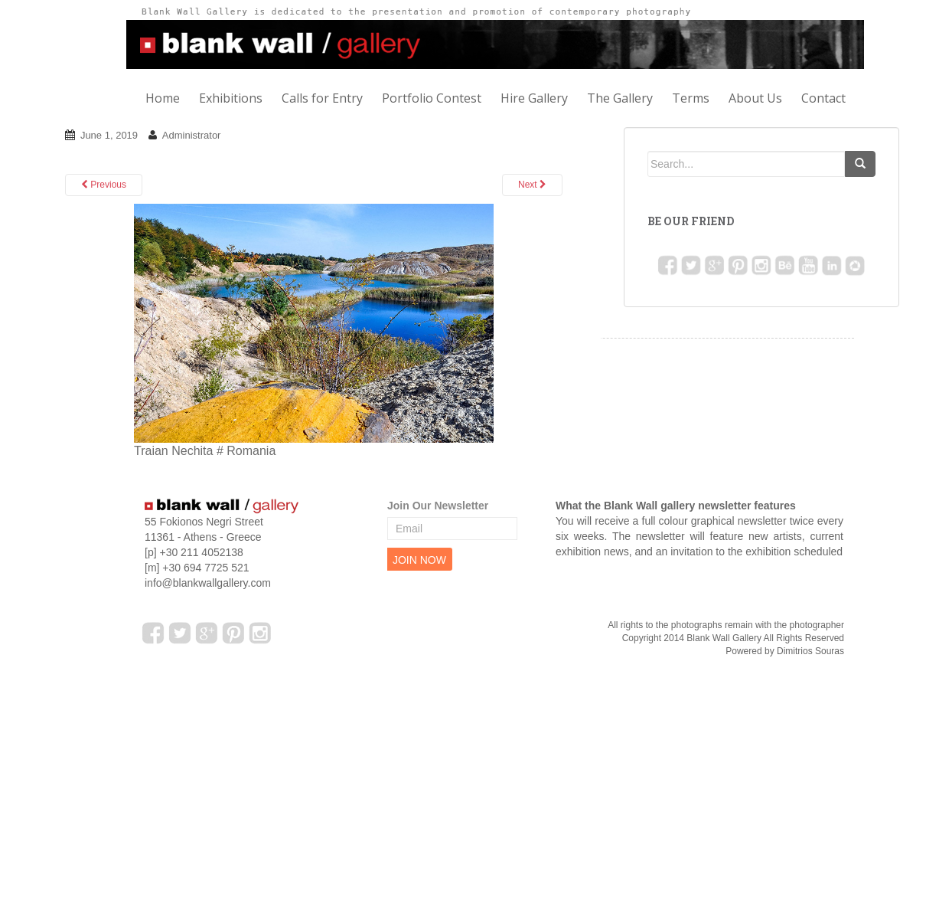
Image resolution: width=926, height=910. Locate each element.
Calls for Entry (322, 98)
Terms (690, 98)
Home (162, 98)
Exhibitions (230, 98)
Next (532, 184)
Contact (823, 98)
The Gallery (620, 98)
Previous (103, 184)
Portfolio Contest (431, 98)
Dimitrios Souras (810, 651)
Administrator (191, 135)
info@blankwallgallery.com (208, 583)
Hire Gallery (534, 98)
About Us (755, 98)
